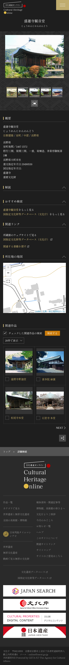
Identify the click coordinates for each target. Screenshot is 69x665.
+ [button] (8, 268)
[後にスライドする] (61, 428)
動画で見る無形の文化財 (16, 558)
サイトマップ (43, 550)
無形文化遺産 (10, 552)
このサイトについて (47, 538)
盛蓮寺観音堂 (11, 210)
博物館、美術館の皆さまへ (50, 508)
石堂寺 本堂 (49, 418)
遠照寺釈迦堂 (18, 379)
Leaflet (38, 311)
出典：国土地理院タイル (54, 311)
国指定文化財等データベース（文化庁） (26, 214)
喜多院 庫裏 (49, 379)
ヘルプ (40, 532)
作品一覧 (8, 502)
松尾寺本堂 (17, 418)
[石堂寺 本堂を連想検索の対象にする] (38, 418)
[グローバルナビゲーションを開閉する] (62, 5)
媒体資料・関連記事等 (48, 502)
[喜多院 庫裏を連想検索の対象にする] (38, 379)
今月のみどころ (44, 520)
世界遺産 (8, 547)
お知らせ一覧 (43, 526)
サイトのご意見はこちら (49, 556)
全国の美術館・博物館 (15, 520)
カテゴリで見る (11, 508)
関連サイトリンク (46, 544)
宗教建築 (8, 135)
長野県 (35, 135)
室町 (18, 135)
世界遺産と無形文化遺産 (16, 514)
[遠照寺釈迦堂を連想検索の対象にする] (7, 379)
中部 (26, 135)
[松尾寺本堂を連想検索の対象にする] (7, 418)
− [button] (8, 273)
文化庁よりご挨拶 (46, 514)
